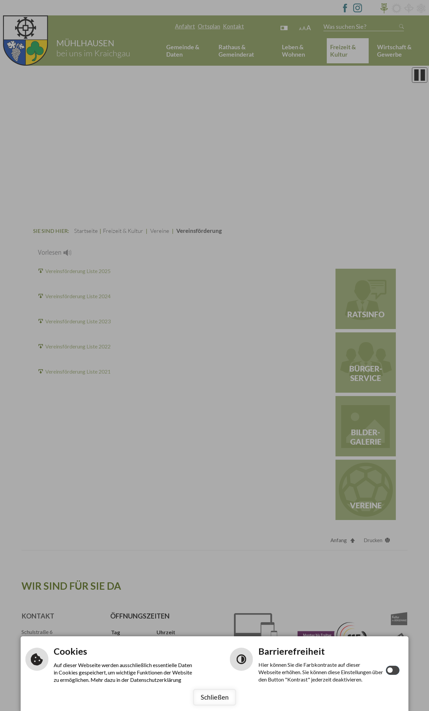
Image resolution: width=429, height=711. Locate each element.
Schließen (215, 697)
